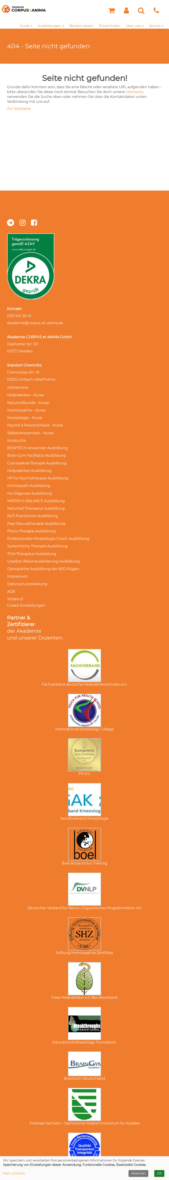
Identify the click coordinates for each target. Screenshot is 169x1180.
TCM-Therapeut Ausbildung (31, 543)
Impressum (17, 564)
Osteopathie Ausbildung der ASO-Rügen (43, 557)
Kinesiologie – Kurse (24, 416)
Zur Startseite (19, 109)
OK (159, 1173)
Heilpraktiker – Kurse (25, 395)
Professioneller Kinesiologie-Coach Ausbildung (48, 529)
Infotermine (17, 387)
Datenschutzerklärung (27, 571)
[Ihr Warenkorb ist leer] (111, 12)
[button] (126, 12)
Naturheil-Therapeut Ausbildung (35, 500)
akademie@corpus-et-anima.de (35, 323)
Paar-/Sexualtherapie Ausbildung (36, 514)
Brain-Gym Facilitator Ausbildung (36, 451)
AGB (11, 578)
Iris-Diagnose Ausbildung (29, 486)
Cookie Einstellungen (26, 591)
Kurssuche (16, 437)
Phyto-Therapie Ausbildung (31, 522)
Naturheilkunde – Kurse (28, 402)
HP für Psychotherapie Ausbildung (37, 472)
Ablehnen (138, 1173)
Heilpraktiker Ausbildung (29, 465)
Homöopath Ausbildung (28, 479)
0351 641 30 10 (19, 316)
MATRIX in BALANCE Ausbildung (35, 493)
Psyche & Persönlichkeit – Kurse (35, 423)
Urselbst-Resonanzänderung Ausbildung (43, 550)
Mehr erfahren (14, 1173)
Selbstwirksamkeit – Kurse (30, 430)
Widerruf (15, 585)
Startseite (134, 92)
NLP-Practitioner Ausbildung (32, 507)
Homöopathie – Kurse (26, 409)
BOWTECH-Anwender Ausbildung (37, 444)
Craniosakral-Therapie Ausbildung (36, 458)
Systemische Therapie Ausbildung (37, 536)
